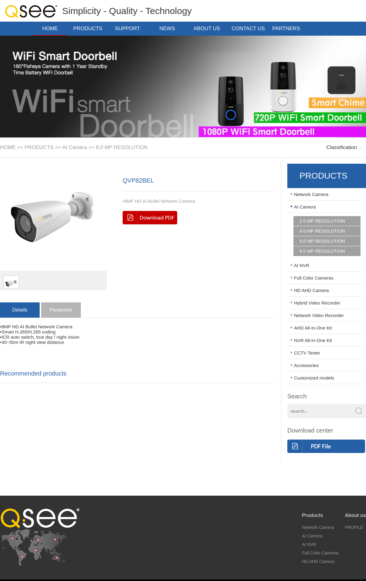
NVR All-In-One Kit (313, 340)
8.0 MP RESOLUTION (122, 147)
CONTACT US (248, 29)
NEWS (169, 28)
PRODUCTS (89, 28)
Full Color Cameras (313, 277)
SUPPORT (129, 28)
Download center (310, 430)
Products (312, 515)
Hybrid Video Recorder (317, 302)
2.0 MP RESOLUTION (322, 221)
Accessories (306, 365)
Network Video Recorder (319, 315)
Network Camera (311, 194)
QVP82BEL (138, 180)
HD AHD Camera (311, 290)
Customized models (314, 377)
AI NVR (301, 265)
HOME (50, 28)
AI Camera (74, 147)
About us (355, 515)
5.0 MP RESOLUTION (322, 241)
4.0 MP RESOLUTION (322, 231)
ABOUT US (209, 28)
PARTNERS (287, 28)
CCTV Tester (307, 352)
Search (297, 396)
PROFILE (354, 527)
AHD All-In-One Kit (313, 327)
